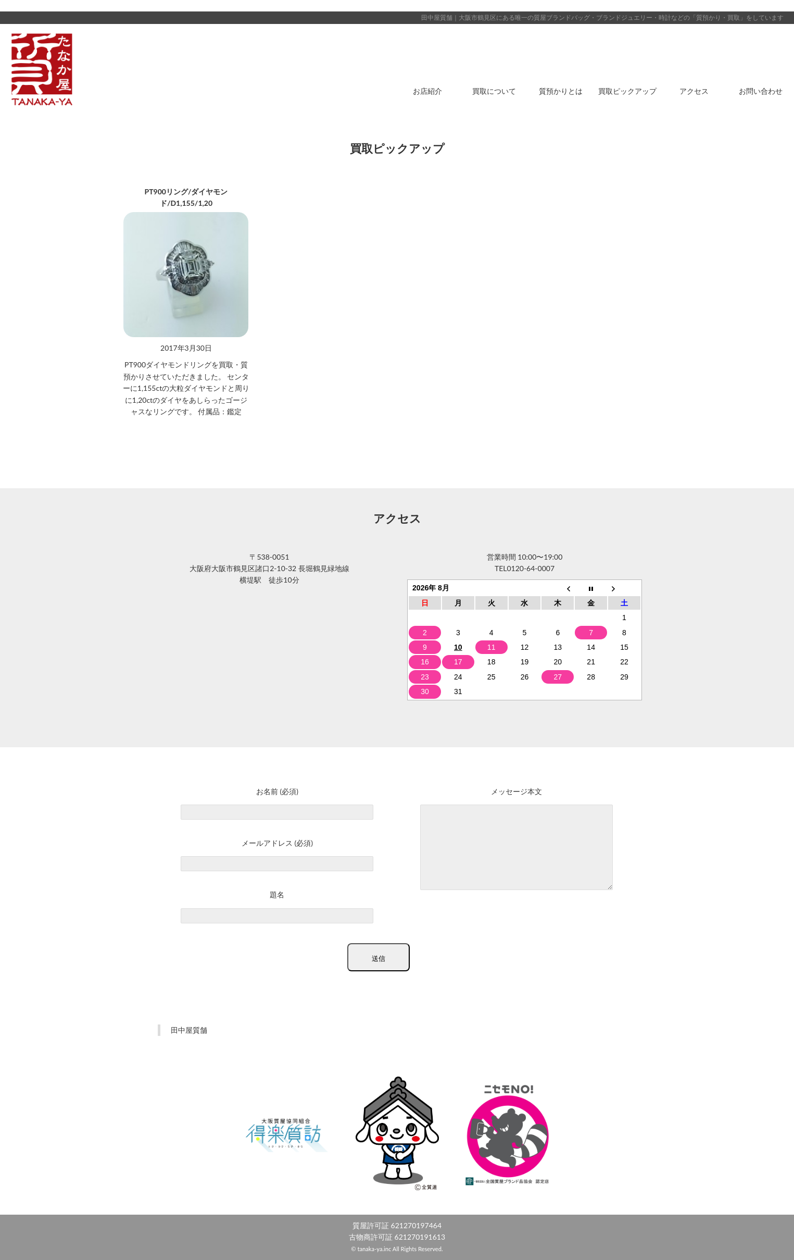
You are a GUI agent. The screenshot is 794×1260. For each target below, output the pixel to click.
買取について (494, 91)
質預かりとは (561, 91)
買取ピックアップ (627, 91)
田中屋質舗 (189, 1030)
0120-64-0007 (530, 568)
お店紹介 (427, 91)
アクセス (694, 91)
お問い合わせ (761, 91)
